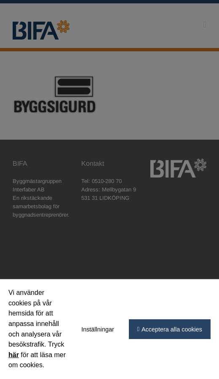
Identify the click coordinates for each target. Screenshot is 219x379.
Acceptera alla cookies (172, 329)
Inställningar (97, 329)
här (13, 354)
